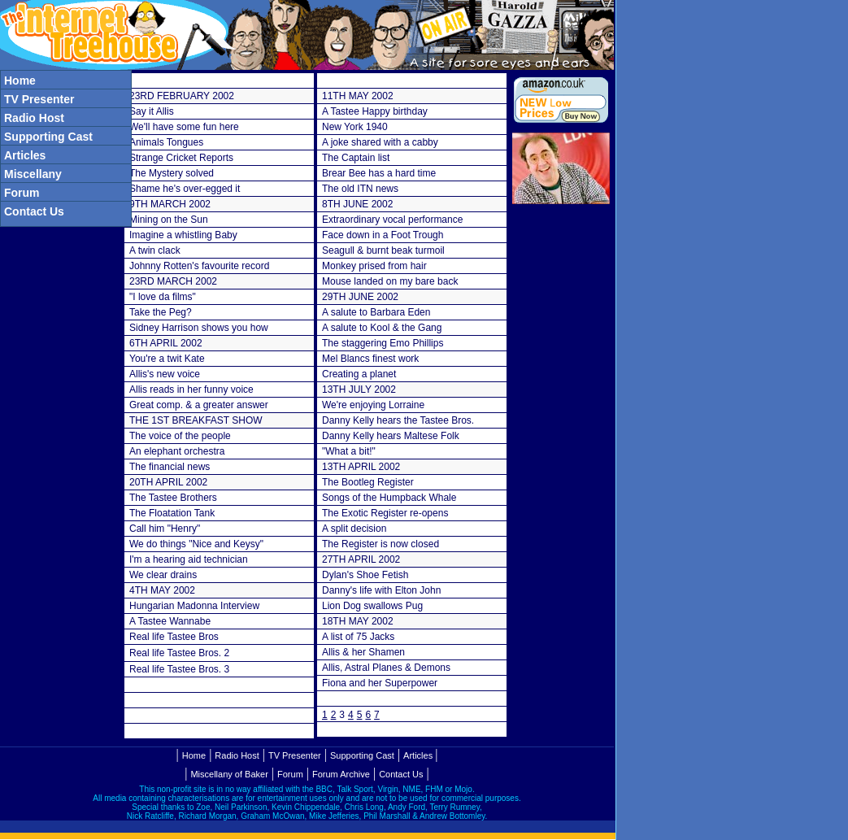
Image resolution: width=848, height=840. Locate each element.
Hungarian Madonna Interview (194, 606)
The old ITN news (360, 188)
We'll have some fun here (184, 127)
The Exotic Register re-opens (385, 513)
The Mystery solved (171, 173)
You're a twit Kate (167, 358)
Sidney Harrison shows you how (198, 327)
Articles (418, 755)
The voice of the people (180, 436)
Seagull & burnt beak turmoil (383, 250)
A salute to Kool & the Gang (381, 327)
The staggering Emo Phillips (382, 343)
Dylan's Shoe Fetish (365, 575)
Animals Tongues (166, 142)
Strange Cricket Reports (181, 157)
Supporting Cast (362, 755)
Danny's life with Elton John (381, 590)
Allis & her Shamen (363, 652)
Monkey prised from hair (374, 266)
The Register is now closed (380, 544)
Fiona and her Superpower (379, 683)
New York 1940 (355, 127)
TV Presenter (294, 755)
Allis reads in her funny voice (191, 389)
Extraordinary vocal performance (392, 219)
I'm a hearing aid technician (188, 559)
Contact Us (401, 774)
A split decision (354, 528)
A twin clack (154, 250)
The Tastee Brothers (173, 497)
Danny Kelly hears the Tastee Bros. (398, 420)
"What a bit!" (349, 451)
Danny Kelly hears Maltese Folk (390, 436)
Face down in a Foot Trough (382, 235)
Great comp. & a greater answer (198, 405)
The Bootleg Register (368, 482)
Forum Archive (341, 774)
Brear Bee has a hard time (379, 173)
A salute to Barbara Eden (376, 312)
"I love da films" (162, 296)
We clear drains (163, 575)
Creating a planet (359, 374)
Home (194, 755)
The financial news (169, 466)
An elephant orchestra (176, 451)
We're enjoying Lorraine (373, 405)
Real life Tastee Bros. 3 (179, 669)
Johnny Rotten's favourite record (199, 266)
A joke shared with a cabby (380, 142)
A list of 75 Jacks (358, 636)
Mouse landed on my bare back (390, 281)
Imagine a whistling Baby (183, 235)
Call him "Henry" (164, 528)
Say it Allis (151, 111)
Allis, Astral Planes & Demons (386, 667)
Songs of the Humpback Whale (389, 497)
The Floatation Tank (172, 513)
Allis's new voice (164, 374)
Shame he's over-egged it (184, 188)
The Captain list (355, 157)
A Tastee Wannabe (170, 621)
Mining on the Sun (168, 219)
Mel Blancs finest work (370, 358)
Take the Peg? (160, 312)
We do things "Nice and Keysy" (196, 544)
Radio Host (237, 755)
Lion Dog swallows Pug (372, 606)
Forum (290, 774)
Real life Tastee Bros (174, 636)
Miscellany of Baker (228, 774)
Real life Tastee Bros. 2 (179, 653)
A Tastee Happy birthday (375, 111)
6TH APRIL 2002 (165, 343)
